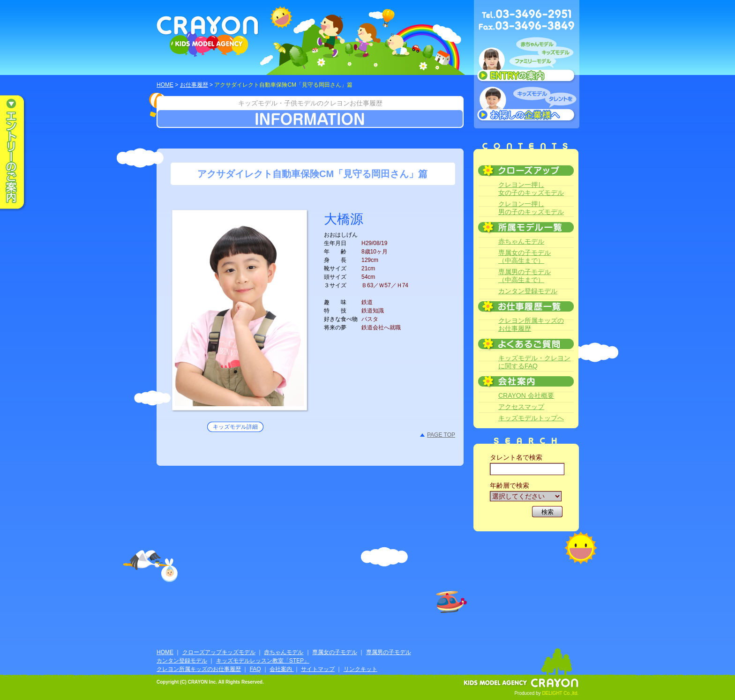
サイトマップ (318, 669)
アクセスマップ (521, 406)
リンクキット (360, 669)
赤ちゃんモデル (521, 241)
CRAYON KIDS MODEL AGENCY (208, 36)
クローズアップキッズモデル (218, 652)
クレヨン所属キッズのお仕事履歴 (531, 324)
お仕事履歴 (194, 85)
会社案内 (281, 669)
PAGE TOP (441, 435)
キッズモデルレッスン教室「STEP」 (262, 660)
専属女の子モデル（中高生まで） (524, 256)
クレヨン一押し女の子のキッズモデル (531, 188)
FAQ (255, 669)
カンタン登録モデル (527, 291)
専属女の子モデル (334, 652)
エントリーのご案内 (19, 153)
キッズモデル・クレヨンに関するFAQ (534, 362)
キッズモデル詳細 (235, 427)
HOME (165, 85)
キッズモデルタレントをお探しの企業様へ (526, 105)
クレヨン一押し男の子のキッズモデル (531, 208)
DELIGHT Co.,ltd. (560, 693)
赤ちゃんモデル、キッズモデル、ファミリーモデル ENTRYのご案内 (526, 62)
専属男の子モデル (388, 652)
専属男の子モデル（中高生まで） (524, 275)
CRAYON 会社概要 (526, 395)
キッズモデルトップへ (531, 418)
